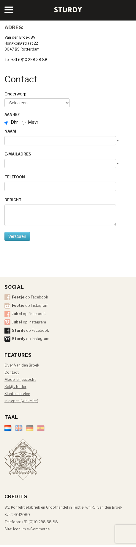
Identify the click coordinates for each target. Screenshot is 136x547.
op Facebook (30, 297)
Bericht (12, 200)
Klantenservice (17, 394)
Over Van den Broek (21, 365)
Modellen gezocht (20, 379)
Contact (11, 372)
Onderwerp (15, 93)
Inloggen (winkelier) (21, 401)
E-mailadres (17, 154)
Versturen (17, 236)
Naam (10, 131)
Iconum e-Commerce (31, 529)
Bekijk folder (15, 386)
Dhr (14, 122)
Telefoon (14, 177)
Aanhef (12, 114)
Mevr (33, 122)
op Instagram (30, 305)
